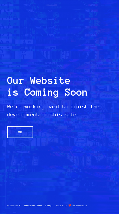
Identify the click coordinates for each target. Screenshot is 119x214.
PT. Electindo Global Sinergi (35, 205)
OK (20, 132)
